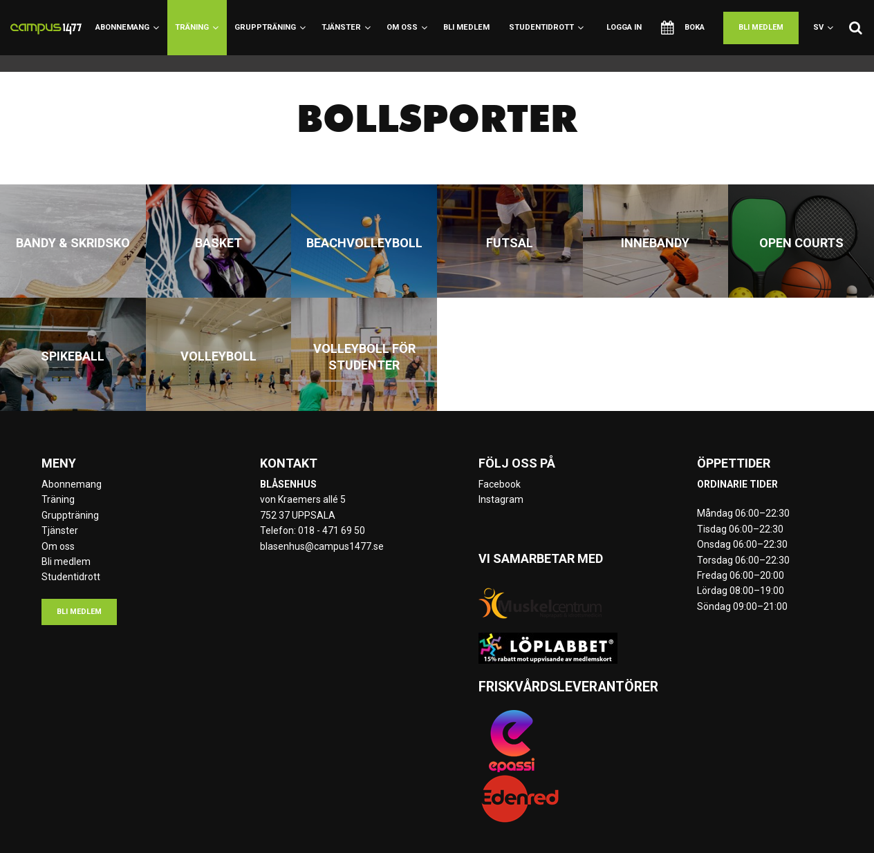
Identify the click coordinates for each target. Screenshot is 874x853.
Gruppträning (270, 27)
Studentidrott (546, 27)
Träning (196, 27)
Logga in (624, 27)
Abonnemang (127, 27)
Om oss (407, 27)
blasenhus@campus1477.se (322, 546)
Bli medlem (466, 27)
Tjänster (346, 27)
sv (823, 27)
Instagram (500, 499)
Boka (683, 27)
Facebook (499, 484)
